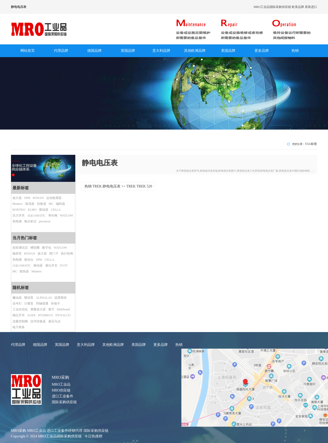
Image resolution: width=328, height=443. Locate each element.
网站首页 (27, 51)
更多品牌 (261, 51)
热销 (295, 51)
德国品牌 (94, 51)
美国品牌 (228, 51)
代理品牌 (61, 51)
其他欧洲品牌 (194, 51)
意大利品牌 (161, 51)
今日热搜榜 (93, 436)
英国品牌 (128, 51)
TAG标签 (311, 144)
